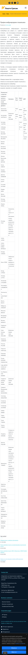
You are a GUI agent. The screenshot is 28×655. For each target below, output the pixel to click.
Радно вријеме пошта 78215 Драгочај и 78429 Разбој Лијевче (13, 551)
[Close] (26, 634)
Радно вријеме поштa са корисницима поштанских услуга (13, 545)
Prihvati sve (14, 648)
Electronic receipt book (7, 604)
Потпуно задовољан (8, 626)
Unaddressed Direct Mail (8, 606)
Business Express (6, 601)
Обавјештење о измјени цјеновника (9, 540)
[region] (14, 644)
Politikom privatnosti (20, 643)
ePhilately (4, 617)
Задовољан (6, 629)
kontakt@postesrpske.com (11, 592)
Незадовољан (6, 631)
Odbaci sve (14, 652)
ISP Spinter (4, 614)
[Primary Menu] (25, 8)
